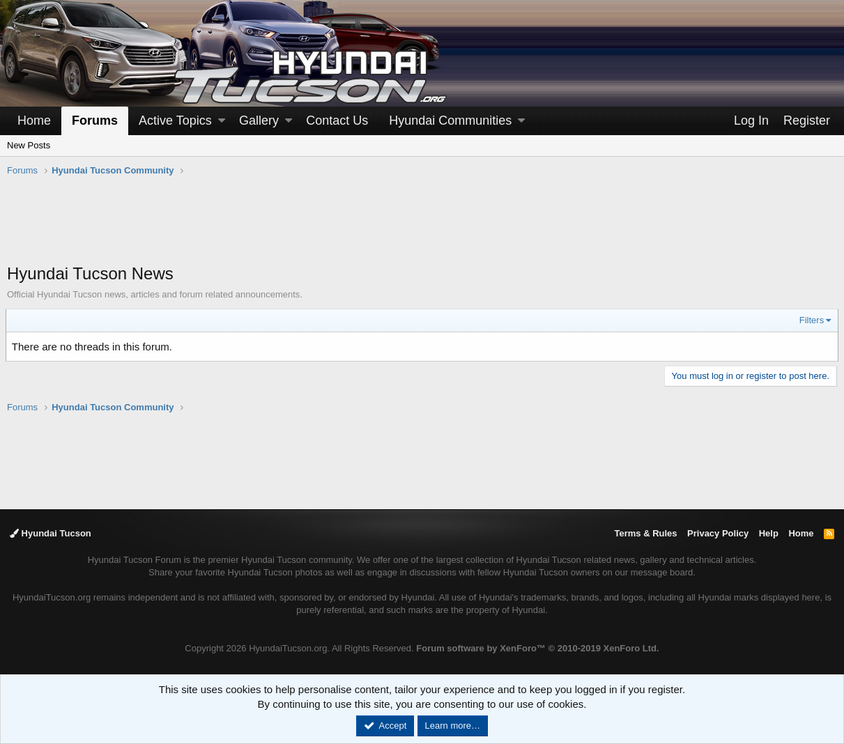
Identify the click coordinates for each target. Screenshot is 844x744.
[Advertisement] (422, 227)
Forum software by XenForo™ (537, 648)
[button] (222, 121)
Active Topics (175, 120)
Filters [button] (810, 320)
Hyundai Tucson (50, 533)
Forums (95, 120)
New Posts (28, 145)
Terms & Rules (645, 533)
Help (768, 533)
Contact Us (337, 120)
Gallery (259, 120)
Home (34, 120)
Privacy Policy (718, 533)
